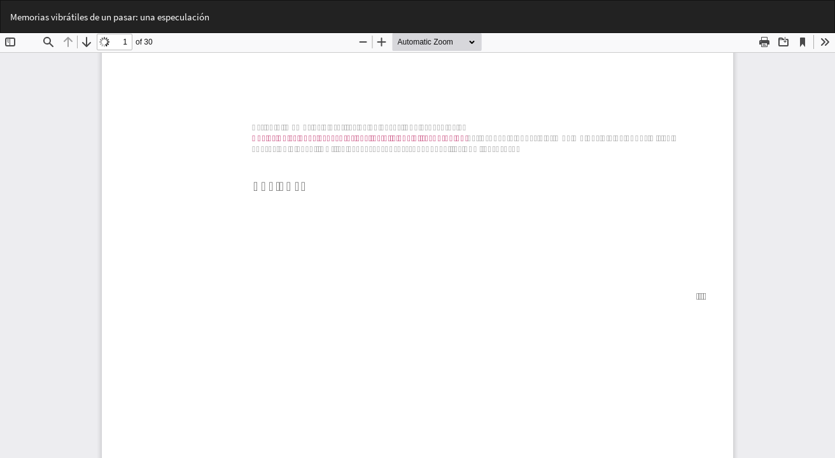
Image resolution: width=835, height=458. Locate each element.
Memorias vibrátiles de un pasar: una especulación (109, 17)
